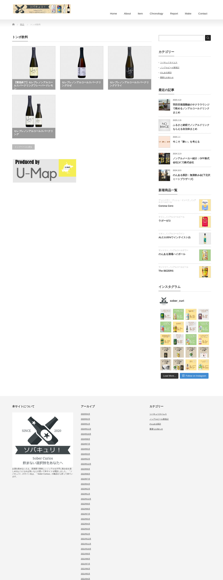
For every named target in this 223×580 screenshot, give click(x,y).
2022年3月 (85, 529)
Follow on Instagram (194, 375)
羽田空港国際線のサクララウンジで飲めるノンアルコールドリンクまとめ (191, 108)
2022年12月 (86, 499)
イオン (161, 233)
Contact (202, 13)
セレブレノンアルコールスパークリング (33, 133)
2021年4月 (85, 579)
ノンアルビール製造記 (169, 67)
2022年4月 (85, 524)
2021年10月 (86, 549)
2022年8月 (85, 509)
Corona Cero (166, 205)
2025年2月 (85, 419)
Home (113, 13)
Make (188, 13)
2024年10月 (86, 434)
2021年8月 (85, 559)
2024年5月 (85, 449)
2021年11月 (86, 544)
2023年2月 (85, 489)
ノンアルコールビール (174, 217)
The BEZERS (166, 270)
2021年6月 (85, 569)
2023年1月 (85, 494)
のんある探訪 (166, 73)
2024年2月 (85, 459)
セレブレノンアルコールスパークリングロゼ (81, 84)
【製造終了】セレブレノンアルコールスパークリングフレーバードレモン (33, 85)
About (127, 13)
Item (140, 13)
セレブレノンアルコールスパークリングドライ (129, 84)
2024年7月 (85, 444)
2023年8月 (85, 474)
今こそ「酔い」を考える (186, 141)
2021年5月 (85, 574)
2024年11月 (86, 429)
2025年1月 (85, 424)
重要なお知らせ (167, 77)
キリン (161, 217)
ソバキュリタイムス (168, 62)
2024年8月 (85, 439)
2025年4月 (85, 414)
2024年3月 (85, 454)
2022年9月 (85, 504)
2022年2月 (85, 534)
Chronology (156, 13)
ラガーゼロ (165, 220)
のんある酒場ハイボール (172, 254)
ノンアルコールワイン (174, 233)
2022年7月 (85, 514)
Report (174, 13)
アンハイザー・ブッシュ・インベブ (174, 200)
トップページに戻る (23, 147)
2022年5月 (85, 519)
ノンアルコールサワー (178, 250)
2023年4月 (85, 484)
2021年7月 (85, 564)
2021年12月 (86, 539)
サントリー (163, 250)
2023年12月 (86, 464)
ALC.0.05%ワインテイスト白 (175, 237)
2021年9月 (85, 554)
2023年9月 (85, 469)
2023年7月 (85, 479)
